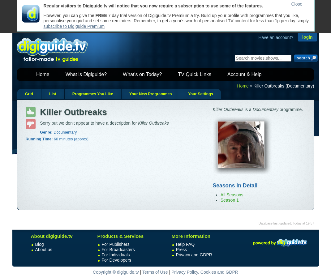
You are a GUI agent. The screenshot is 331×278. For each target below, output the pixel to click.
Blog (39, 244)
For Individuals (116, 254)
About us (43, 249)
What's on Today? (142, 74)
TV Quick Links (194, 74)
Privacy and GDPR (194, 254)
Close (297, 4)
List (52, 94)
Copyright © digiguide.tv (116, 272)
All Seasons (232, 194)
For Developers (116, 260)
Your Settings (200, 94)
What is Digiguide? (86, 74)
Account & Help (244, 74)
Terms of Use (155, 272)
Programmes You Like (92, 94)
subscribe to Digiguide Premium (74, 26)
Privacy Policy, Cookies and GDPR (204, 272)
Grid (29, 94)
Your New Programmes (150, 94)
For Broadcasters (118, 249)
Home (42, 74)
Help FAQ (185, 244)
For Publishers (116, 244)
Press (181, 249)
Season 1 (230, 200)
